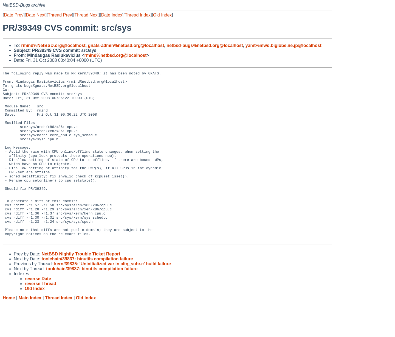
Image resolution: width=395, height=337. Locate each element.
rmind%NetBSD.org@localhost (53, 45)
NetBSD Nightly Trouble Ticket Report (80, 287)
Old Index (162, 15)
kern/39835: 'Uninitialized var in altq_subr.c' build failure (112, 297)
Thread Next (86, 15)
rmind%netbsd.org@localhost (115, 55)
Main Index (30, 331)
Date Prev (13, 15)
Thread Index (138, 15)
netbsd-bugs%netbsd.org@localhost (205, 45)
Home (9, 331)
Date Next (35, 15)
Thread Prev (60, 15)
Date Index (111, 15)
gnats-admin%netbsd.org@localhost (126, 45)
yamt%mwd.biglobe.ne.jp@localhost (283, 45)
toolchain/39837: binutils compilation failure (87, 292)
